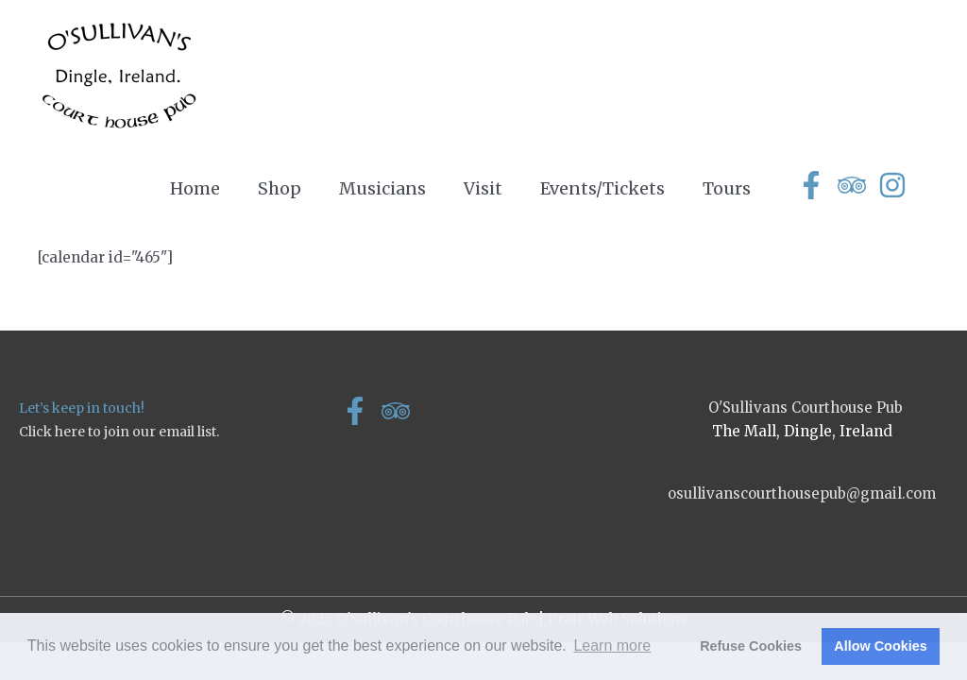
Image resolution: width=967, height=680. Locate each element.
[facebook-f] (815, 185)
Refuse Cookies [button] (751, 646)
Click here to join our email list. (119, 431)
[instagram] (896, 185)
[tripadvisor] (856, 185)
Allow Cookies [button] (880, 646)
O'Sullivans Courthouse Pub (805, 407)
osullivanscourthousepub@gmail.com (802, 493)
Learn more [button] (612, 646)
